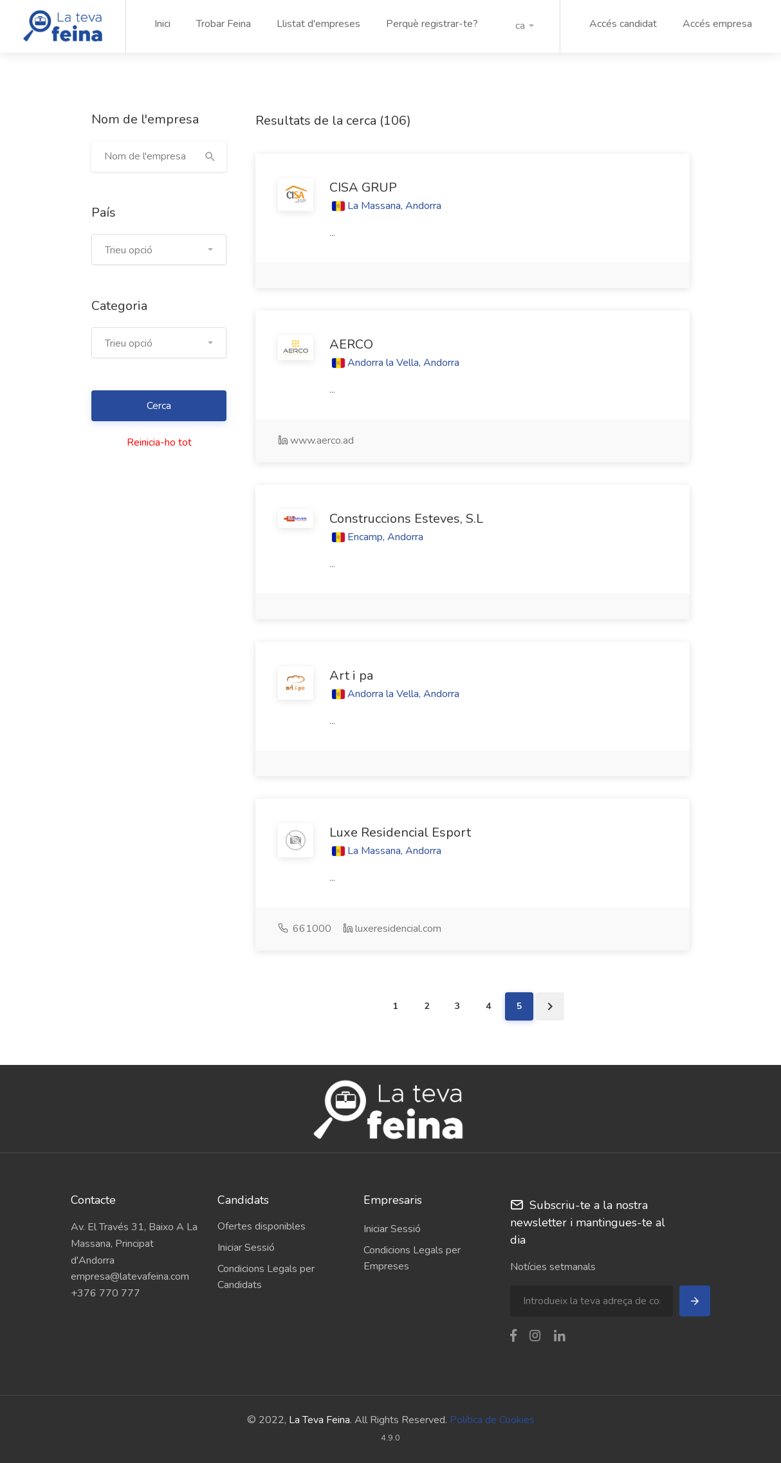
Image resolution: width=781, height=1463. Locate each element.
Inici (162, 24)
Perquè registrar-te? (432, 24)
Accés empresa (717, 24)
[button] (524, 25)
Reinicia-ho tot (159, 442)
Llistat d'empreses (318, 24)
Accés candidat (623, 24)
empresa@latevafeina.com (130, 1276)
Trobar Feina (223, 24)
